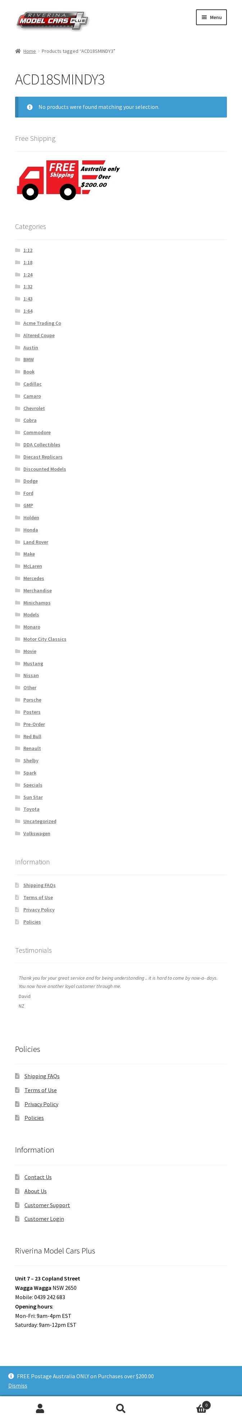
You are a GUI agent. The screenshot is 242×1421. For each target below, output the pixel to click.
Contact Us (38, 1177)
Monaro (31, 627)
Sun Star (33, 797)
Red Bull (32, 736)
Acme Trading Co (42, 323)
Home (29, 51)
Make (29, 554)
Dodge (30, 481)
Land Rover (35, 542)
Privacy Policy (39, 909)
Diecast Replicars (43, 457)
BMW (28, 359)
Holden (31, 517)
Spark (29, 772)
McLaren (32, 566)
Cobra (30, 420)
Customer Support (47, 1205)
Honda (30, 529)
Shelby (30, 760)
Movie (29, 651)
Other (29, 687)
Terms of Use (38, 897)
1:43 (27, 298)
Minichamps (37, 602)
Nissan (31, 675)
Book (29, 371)
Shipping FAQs (39, 885)
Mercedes (33, 578)
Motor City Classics (45, 639)
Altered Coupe (39, 335)
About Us (35, 1191)
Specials (32, 785)
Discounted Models (44, 469)
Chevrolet (34, 408)
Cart (186, 1403)
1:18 (27, 262)
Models (31, 614)
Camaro (32, 396)
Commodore (37, 432)
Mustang (33, 663)
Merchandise (37, 590)
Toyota (31, 809)
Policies (32, 922)
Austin (30, 347)
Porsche (32, 699)
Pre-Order (34, 724)
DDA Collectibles (41, 444)
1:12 (27, 250)
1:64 (27, 311)
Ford (28, 493)
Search (121, 1409)
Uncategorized (39, 821)
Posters (32, 712)
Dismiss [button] (17, 1385)
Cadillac (32, 384)
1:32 (27, 286)
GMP (28, 505)
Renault (32, 748)
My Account (40, 1409)
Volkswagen (36, 833)
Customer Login (44, 1218)
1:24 (27, 274)
